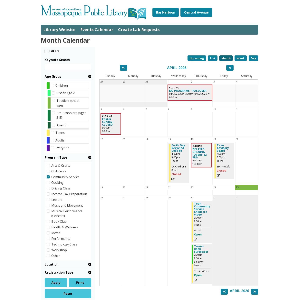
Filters (54, 51)
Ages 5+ (62, 125)
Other (55, 256)
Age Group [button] (53, 76)
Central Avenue (196, 12)
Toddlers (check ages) (68, 103)
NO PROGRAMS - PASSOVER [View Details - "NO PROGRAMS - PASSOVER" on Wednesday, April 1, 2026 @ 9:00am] (188, 90)
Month (226, 58)
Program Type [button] (56, 157)
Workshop (59, 250)
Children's (58, 171)
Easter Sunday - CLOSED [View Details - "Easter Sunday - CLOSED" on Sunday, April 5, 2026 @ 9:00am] (108, 122)
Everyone (62, 148)
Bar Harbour (165, 12)
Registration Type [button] (59, 272)
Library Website (59, 29)
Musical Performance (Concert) (66, 213)
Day (253, 58)
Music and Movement (67, 205)
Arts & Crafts (60, 165)
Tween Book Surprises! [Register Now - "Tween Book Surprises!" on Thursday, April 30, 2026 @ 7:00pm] (201, 249)
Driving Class (61, 188)
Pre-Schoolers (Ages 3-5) (71, 115)
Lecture (57, 200)
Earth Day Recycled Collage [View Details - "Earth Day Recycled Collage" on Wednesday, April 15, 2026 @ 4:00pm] (178, 148)
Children (61, 85)
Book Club (59, 221)
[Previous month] (123, 68)
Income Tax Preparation (69, 194)
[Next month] (230, 68)
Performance (61, 238)
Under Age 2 (65, 93)
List (212, 58)
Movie (55, 233)
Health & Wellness (64, 227)
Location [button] (51, 264)
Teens (60, 133)
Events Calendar (96, 29)
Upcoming (197, 58)
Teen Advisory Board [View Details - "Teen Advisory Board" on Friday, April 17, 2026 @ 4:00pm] (223, 148)
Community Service (65, 177)
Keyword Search (57, 60)
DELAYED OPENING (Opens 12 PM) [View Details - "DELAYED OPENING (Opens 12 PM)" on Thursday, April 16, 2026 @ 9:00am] (199, 153)
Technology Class (64, 244)
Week (241, 58)
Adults (60, 140)
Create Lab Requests (139, 29)
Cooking (57, 182)
